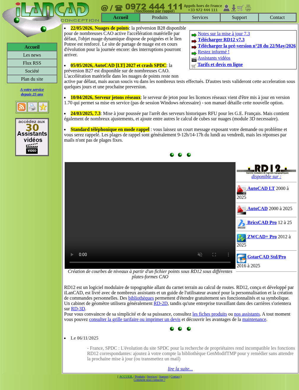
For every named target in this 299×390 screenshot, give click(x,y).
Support (239, 17)
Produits (160, 17)
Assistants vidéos (214, 57)
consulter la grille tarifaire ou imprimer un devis (134, 319)
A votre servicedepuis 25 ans (32, 91)
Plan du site (32, 78)
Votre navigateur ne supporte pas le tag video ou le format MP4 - (150, 215)
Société (32, 70)
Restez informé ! (214, 51)
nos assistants (247, 314)
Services (200, 17)
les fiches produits (210, 314)
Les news (32, 54)
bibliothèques (141, 298)
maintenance (254, 319)
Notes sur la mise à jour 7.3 (224, 33)
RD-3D (78, 308)
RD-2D (161, 303)
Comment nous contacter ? (150, 379)
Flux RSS (32, 62)
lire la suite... (180, 368)
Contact (277, 17)
